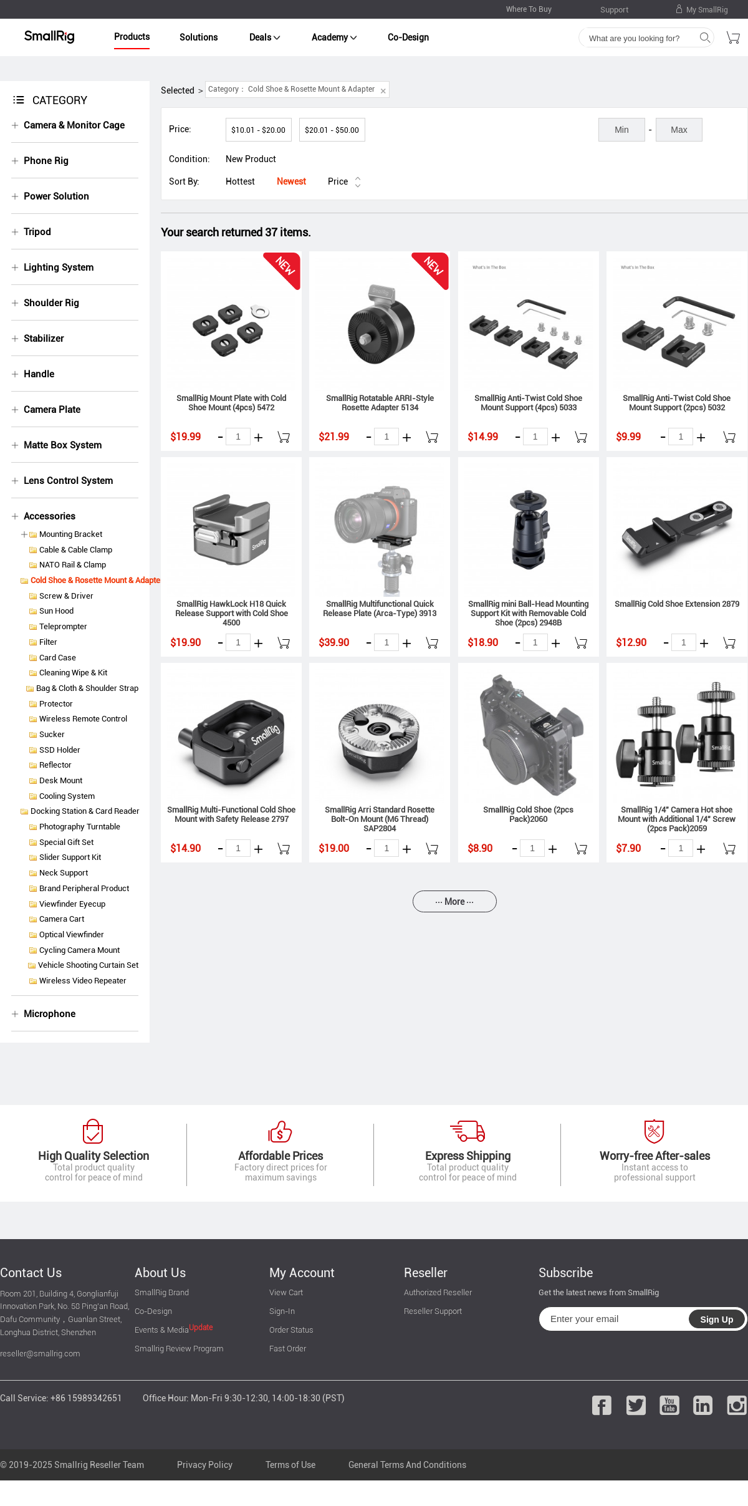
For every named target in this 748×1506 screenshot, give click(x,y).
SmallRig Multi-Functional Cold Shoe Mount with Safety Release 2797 (231, 814)
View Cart (286, 1292)
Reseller (426, 1272)
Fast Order (287, 1348)
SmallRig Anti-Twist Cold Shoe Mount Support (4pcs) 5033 (528, 402)
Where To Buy (529, 9)
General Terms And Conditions (407, 1465)
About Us (160, 1272)
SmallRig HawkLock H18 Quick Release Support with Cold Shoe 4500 (231, 613)
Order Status (291, 1330)
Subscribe (566, 1272)
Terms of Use (290, 1465)
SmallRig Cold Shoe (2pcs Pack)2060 (528, 814)
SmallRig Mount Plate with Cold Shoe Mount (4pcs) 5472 (231, 402)
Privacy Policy (205, 1465)
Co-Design (408, 37)
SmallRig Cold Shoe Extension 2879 (677, 604)
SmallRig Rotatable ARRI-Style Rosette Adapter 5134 (380, 402)
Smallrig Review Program (179, 1348)
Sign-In (282, 1311)
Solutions (199, 37)
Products (132, 37)
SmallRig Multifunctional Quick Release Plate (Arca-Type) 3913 (379, 608)
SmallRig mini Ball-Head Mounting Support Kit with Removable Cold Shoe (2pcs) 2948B (528, 613)
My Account (302, 1272)
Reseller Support (433, 1311)
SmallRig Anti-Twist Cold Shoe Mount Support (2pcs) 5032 (677, 402)
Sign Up (717, 1320)
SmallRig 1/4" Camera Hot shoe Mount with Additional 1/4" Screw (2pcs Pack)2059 (677, 819)
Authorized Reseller (438, 1292)
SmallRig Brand (162, 1292)
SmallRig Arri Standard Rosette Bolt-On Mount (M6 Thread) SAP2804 (379, 819)
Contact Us (31, 1272)
